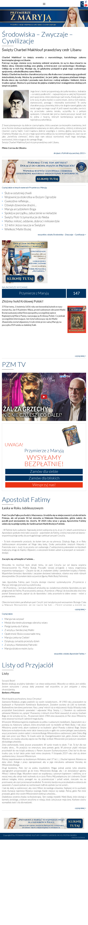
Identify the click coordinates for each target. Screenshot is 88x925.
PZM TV (14, 364)
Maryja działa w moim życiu (18, 648)
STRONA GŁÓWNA (78, 837)
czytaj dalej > (80, 356)
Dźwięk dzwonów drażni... (20, 205)
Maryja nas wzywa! (14, 618)
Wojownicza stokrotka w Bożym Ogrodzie (30, 197)
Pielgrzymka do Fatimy (16, 626)
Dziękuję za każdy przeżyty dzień (21, 641)
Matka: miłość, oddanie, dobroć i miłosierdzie (32, 221)
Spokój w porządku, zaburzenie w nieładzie (30, 213)
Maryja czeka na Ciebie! (17, 637)
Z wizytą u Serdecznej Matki (19, 630)
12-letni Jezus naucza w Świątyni (24, 225)
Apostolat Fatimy (26, 499)
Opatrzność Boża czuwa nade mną (22, 633)
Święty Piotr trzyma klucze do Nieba (26, 217)
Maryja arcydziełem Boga (20, 209)
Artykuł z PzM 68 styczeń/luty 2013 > (70, 153)
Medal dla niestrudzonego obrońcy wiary (26, 622)
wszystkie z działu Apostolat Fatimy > (70, 654)
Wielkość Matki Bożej (17, 229)
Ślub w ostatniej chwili (18, 193)
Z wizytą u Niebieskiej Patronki (20, 644)
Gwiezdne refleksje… (17, 201)
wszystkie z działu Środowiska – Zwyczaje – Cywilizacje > (62, 234)
